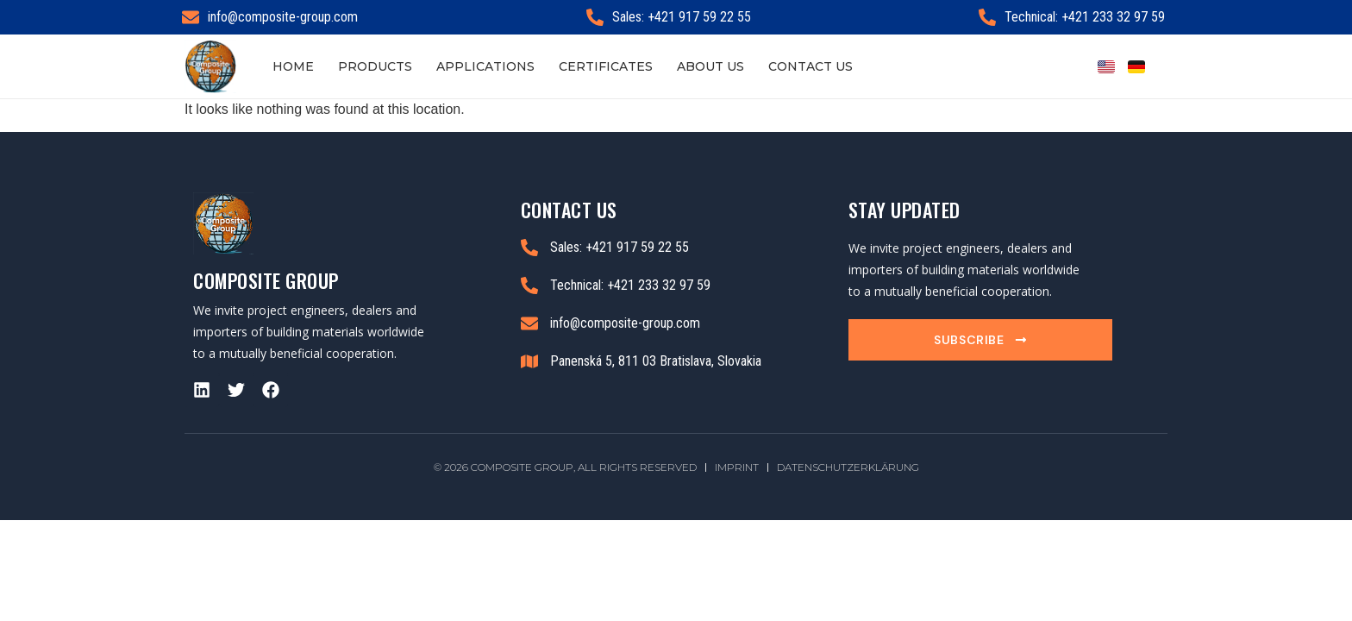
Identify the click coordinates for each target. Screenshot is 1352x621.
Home (293, 66)
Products (375, 66)
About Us (710, 66)
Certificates (606, 66)
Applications (485, 66)
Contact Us (810, 66)
